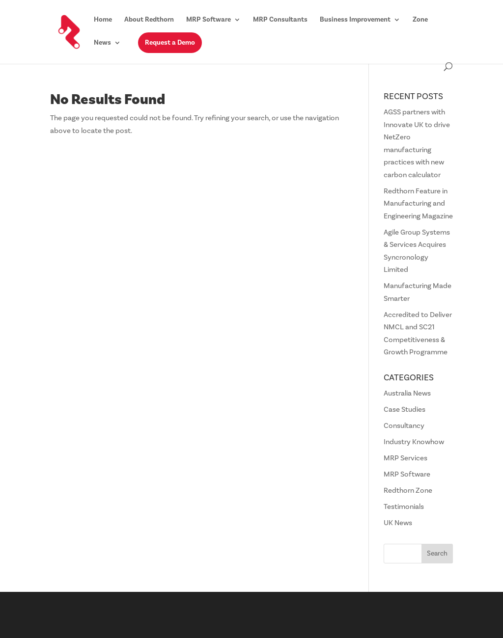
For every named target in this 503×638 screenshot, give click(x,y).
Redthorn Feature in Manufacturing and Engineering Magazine (418, 203)
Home (103, 20)
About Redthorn (149, 20)
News (102, 43)
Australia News (407, 393)
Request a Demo (170, 42)
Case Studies (404, 409)
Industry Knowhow (414, 442)
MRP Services (405, 458)
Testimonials (404, 506)
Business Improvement (355, 20)
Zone (420, 20)
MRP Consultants (280, 20)
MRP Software (208, 20)
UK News (398, 523)
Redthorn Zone (408, 490)
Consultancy (404, 425)
